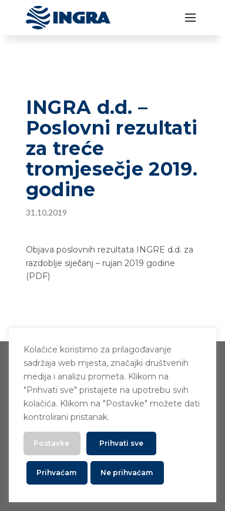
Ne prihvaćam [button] (126, 472)
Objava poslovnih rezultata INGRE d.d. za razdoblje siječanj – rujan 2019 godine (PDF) (109, 262)
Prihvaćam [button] (56, 472)
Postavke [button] (51, 443)
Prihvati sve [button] (121, 443)
